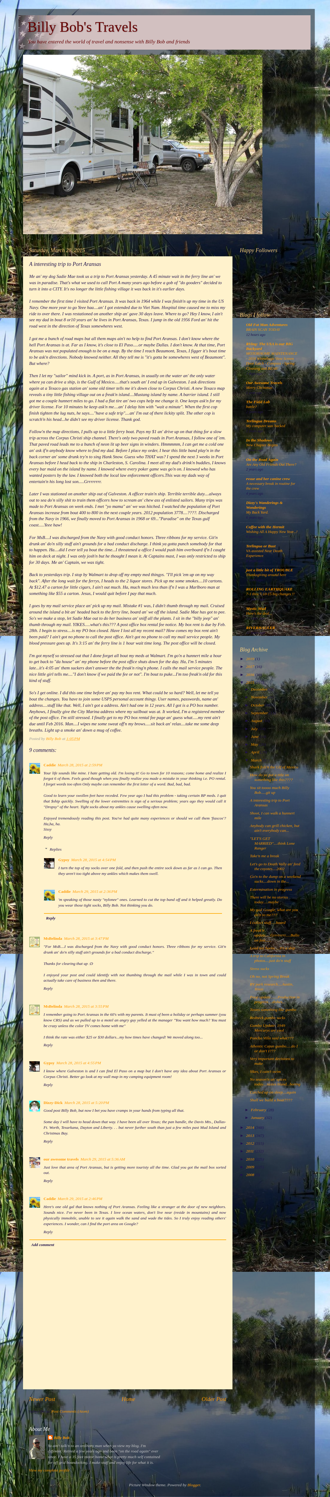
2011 (250, 1151)
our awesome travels (61, 1159)
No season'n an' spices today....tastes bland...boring (275, 1081)
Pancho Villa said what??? (271, 1038)
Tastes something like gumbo (273, 1009)
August (257, 720)
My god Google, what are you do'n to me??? (274, 912)
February (259, 1110)
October (258, 705)
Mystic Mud (256, 608)
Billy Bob (61, 1437)
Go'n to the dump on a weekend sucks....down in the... (275, 879)
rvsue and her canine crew (268, 478)
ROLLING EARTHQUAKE (269, 589)
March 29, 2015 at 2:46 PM (80, 1198)
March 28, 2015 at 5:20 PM (86, 1102)
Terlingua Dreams (261, 421)
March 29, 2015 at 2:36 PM (94, 891)
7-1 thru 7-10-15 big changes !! (270, 594)
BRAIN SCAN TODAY (263, 330)
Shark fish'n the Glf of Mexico (274, 767)
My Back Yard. (257, 512)
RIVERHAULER (260, 627)
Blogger (194, 1485)
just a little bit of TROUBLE (269, 570)
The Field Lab (258, 402)
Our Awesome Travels (264, 382)
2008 (250, 1174)
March (257, 760)
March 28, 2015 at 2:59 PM (80, 765)
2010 (250, 1159)
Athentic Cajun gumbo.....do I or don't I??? (274, 1048)
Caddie (50, 765)
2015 (250, 682)
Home (128, 1399)
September (260, 713)
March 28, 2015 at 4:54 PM (93, 860)
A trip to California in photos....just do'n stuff (270, 958)
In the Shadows (259, 440)
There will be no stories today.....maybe (269, 899)
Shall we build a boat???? (271, 1100)
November (260, 697)
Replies (56, 849)
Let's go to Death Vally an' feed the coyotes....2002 (275, 866)
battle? (251, 407)
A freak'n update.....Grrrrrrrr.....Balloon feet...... (274, 935)
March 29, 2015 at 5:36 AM (102, 1159)
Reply (48, 837)
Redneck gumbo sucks (267, 1017)
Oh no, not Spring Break (269, 976)
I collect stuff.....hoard (267, 922)
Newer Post (42, 1399)
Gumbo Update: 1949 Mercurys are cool (267, 1027)
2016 (250, 674)
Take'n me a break (264, 856)
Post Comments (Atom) (70, 1411)
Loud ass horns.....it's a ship (272, 948)
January (258, 1117)
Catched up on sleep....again (273, 1092)
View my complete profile (49, 1470)
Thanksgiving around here (266, 575)
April (255, 752)
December (260, 689)
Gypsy (63, 860)
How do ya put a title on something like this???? (271, 777)
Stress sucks (259, 968)
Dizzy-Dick (53, 1102)
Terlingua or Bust (261, 546)
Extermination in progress (271, 889)
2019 (250, 659)
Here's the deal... (259, 613)
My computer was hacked (265, 426)
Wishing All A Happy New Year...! (272, 532)
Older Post (214, 1399)
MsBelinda (53, 938)
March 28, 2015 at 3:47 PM (86, 938)
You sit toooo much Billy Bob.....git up (269, 790)
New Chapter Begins (262, 445)
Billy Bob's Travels (83, 27)
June (255, 736)
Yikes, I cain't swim (265, 1071)
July (255, 729)
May (255, 744)
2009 (250, 1167)
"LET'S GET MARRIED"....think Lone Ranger (272, 843)
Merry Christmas (259, 388)
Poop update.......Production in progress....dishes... (274, 999)
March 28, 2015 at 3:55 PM (86, 1006)
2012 (250, 1143)
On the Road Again (262, 459)
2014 (250, 1127)
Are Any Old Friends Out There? (271, 464)
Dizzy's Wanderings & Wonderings (264, 505)
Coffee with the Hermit (265, 527)
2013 (250, 1135)
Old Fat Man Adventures (267, 324)
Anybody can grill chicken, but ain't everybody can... (274, 828)
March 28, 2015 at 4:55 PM (78, 1063)
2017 (250, 666)
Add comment (42, 1244)
